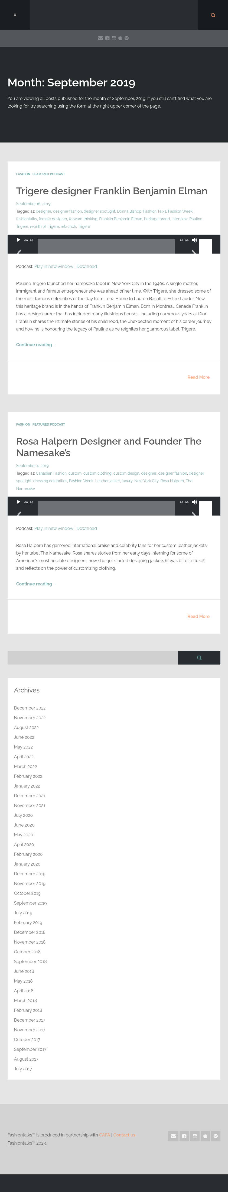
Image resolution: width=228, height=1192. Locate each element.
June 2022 (24, 737)
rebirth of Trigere (44, 226)
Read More (199, 377)
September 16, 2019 (33, 204)
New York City (146, 480)
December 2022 (30, 707)
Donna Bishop (129, 211)
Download (87, 266)
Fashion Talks (154, 211)
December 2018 (30, 932)
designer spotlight (99, 211)
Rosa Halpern (172, 480)
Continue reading (36, 344)
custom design (127, 473)
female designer (53, 219)
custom (75, 473)
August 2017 (26, 1058)
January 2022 (27, 785)
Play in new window (53, 266)
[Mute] (194, 246)
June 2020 (24, 824)
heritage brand (157, 219)
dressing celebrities (50, 480)
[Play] (18, 246)
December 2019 (30, 873)
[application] (114, 249)
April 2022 (24, 756)
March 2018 (25, 1000)
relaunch (68, 226)
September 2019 (30, 902)
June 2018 (24, 971)
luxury (127, 480)
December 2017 (29, 1019)
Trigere (84, 226)
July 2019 (23, 912)
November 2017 (29, 1029)
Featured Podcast (48, 174)
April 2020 (24, 844)
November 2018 (30, 941)
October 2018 (27, 951)
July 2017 (23, 1068)
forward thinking (83, 219)
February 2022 (28, 776)
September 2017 (30, 1049)
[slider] (106, 248)
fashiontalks (26, 219)
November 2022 (30, 717)
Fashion (23, 174)
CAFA (104, 1134)
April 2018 (24, 990)
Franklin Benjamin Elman (120, 219)
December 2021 (29, 795)
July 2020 (23, 815)
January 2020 (27, 863)
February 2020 (28, 854)
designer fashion (67, 211)
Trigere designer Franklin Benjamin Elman (112, 190)
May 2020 (23, 834)
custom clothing (97, 473)
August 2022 (26, 727)
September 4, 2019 (32, 465)
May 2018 (23, 980)
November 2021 (29, 805)
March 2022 (25, 766)
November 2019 (30, 883)
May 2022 (23, 746)
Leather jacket (107, 480)
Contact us (124, 1134)
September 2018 (30, 961)
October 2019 (27, 893)
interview (179, 219)
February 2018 (28, 1010)
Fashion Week (180, 211)
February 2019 (28, 922)
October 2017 (27, 1039)
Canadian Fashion (51, 473)
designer (43, 211)
